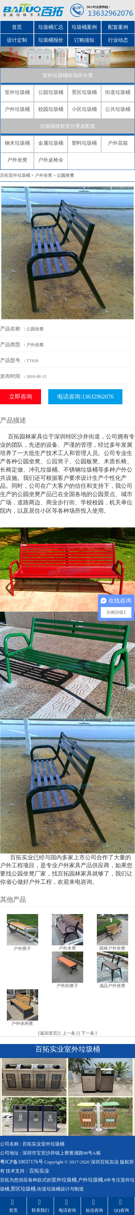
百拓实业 (39, 1171)
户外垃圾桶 (17, 109)
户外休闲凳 (22, 1023)
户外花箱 (118, 143)
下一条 (87, 1033)
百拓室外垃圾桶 (15, 175)
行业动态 (118, 40)
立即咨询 (20, 396)
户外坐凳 (17, 160)
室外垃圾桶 (17, 92)
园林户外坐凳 (112, 948)
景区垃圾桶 (84, 92)
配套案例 (118, 27)
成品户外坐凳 (112, 985)
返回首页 (48, 1033)
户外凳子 (22, 948)
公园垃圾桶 (50, 92)
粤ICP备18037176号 (21, 1162)
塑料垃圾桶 (84, 143)
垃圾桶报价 (50, 40)
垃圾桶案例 (84, 27)
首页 (17, 27)
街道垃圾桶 (117, 92)
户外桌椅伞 (50, 160)
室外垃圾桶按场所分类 (67, 75)
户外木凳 (67, 948)
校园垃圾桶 (50, 109)
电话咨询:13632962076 (85, 396)
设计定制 (17, 40)
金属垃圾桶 (50, 143)
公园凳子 (57, 461)
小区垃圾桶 (84, 109)
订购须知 (84, 40)
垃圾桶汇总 (50, 27)
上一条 (68, 1033)
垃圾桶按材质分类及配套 (67, 126)
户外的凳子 (67, 985)
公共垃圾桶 (117, 109)
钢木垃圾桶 (17, 143)
